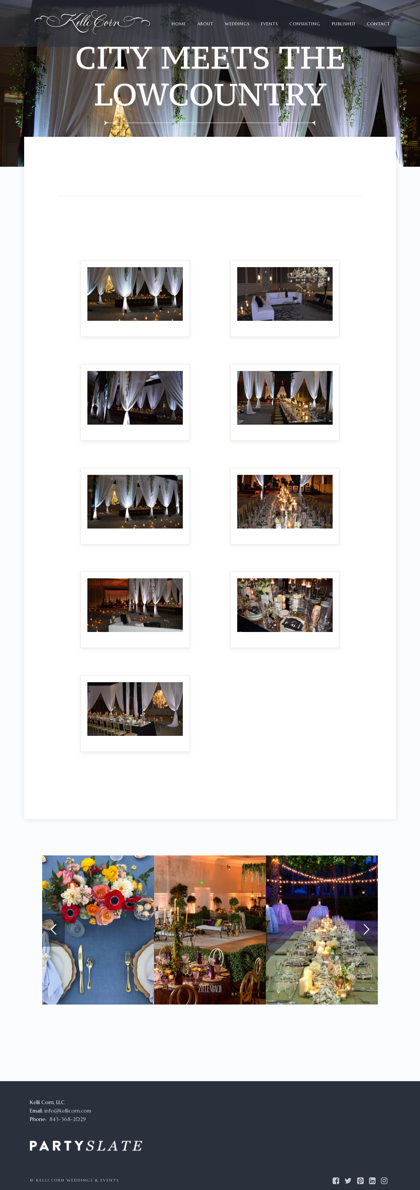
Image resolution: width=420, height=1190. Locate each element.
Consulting (304, 23)
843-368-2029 (67, 1119)
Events (269, 23)
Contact (378, 23)
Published (343, 23)
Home (179, 23)
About (205, 23)
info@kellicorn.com (67, 1110)
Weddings (237, 23)
